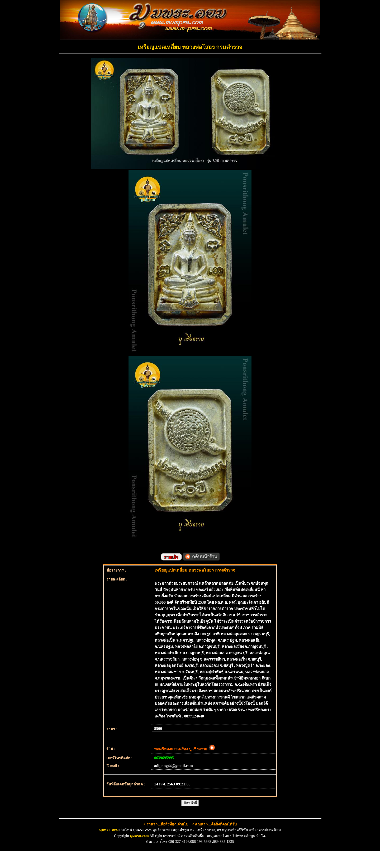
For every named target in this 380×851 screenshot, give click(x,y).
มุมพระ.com (139, 836)
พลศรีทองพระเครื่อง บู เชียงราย (184, 749)
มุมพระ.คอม (108, 830)
